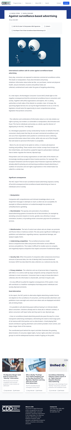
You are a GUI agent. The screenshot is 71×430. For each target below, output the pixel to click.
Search (47, 3)
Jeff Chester (16, 390)
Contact (59, 3)
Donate (66, 3)
